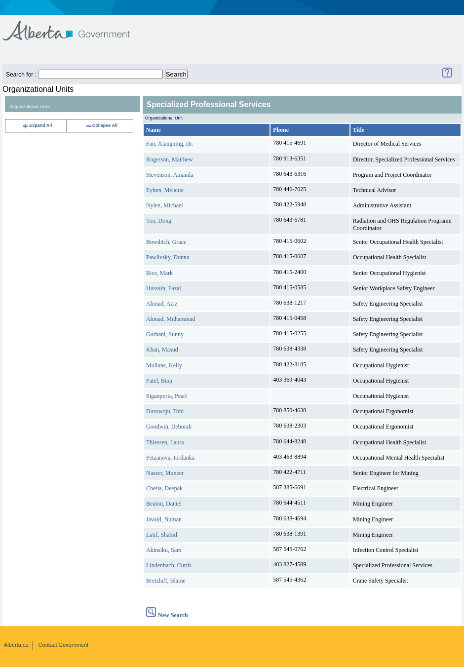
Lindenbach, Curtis (169, 565)
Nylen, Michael (164, 205)
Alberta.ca (16, 645)
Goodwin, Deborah (169, 426)
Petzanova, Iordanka (170, 457)
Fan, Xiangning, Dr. (169, 143)
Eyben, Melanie (165, 190)
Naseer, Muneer (165, 473)
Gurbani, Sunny (165, 334)
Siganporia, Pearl (166, 395)
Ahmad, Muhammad (170, 318)
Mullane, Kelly (164, 365)
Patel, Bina (159, 380)
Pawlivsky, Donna (167, 257)
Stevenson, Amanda (169, 174)
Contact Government (64, 645)
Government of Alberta (74, 26)
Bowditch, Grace (166, 241)
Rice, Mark (159, 273)
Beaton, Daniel (164, 503)
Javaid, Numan (164, 519)
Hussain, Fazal (163, 288)
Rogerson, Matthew (169, 159)
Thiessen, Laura (165, 442)
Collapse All (101, 125)
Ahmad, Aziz (161, 303)
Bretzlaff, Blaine (166, 580)
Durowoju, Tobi (165, 411)
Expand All (37, 125)
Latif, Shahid (161, 534)
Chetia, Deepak (164, 488)
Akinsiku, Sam (163, 550)
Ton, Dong (158, 220)
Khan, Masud (162, 349)
